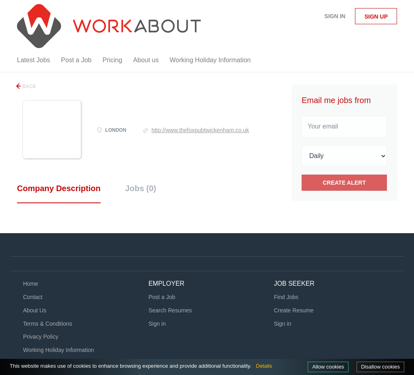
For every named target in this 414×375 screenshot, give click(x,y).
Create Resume (293, 310)
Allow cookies (328, 367)
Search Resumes (170, 310)
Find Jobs (286, 297)
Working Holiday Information (58, 350)
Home (30, 283)
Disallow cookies (380, 367)
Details (264, 366)
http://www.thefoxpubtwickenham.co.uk (200, 130)
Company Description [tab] (59, 188)
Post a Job (161, 297)
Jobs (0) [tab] (140, 188)
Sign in (334, 16)
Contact (32, 297)
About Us (34, 310)
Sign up (376, 16)
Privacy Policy (40, 336)
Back (28, 86)
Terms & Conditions (47, 323)
